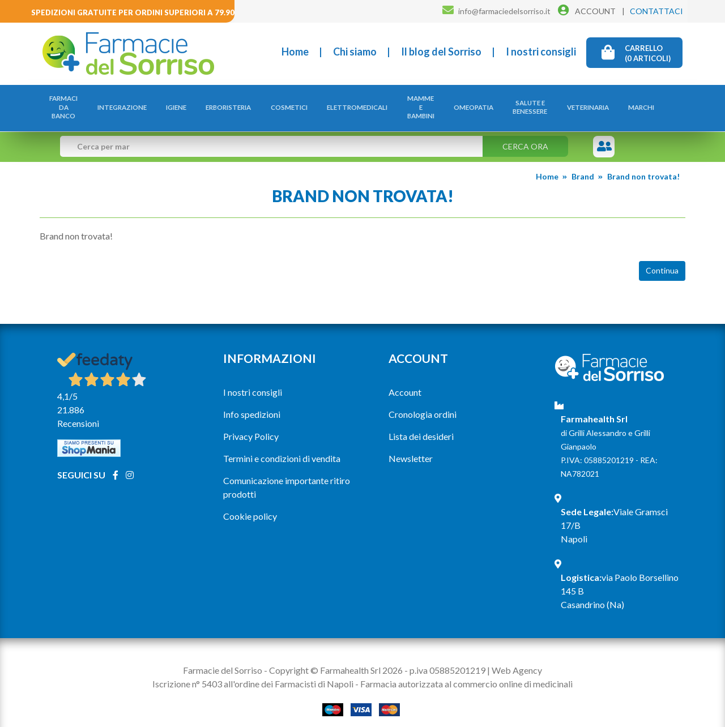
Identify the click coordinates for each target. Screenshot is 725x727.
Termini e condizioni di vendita (281, 446)
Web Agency (517, 658)
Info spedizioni (251, 402)
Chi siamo (355, 51)
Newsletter (411, 446)
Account (405, 380)
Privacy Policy (251, 424)
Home (295, 51)
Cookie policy (250, 504)
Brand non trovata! (643, 164)
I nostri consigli (541, 51)
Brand (583, 164)
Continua (662, 259)
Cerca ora (525, 134)
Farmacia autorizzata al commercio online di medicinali (466, 671)
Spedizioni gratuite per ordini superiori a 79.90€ (135, 12)
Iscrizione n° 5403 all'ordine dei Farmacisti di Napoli (252, 671)
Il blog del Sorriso (441, 51)
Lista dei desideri (421, 424)
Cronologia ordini (423, 402)
